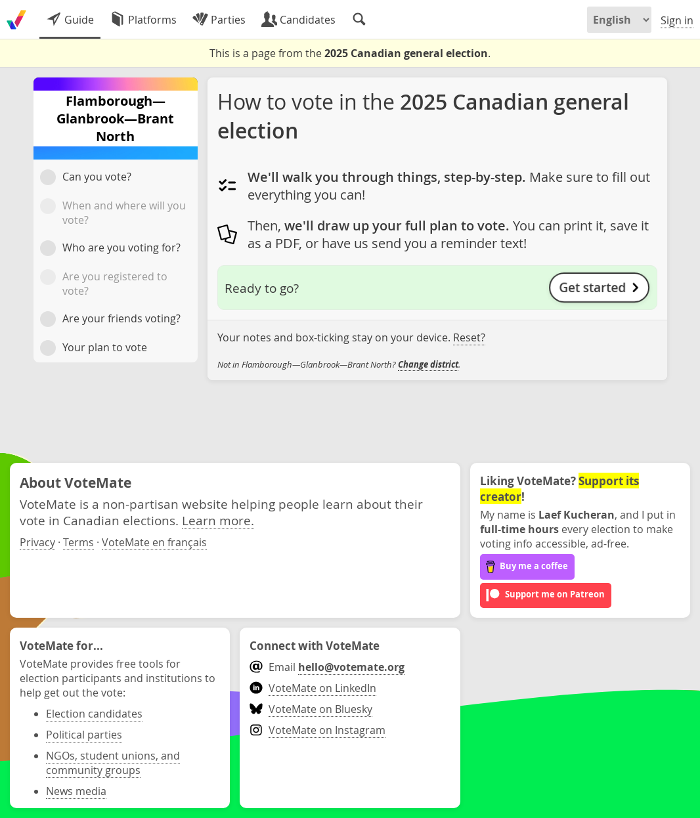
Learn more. (218, 520)
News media (76, 791)
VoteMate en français (154, 542)
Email (327, 667)
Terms (78, 542)
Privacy (37, 542)
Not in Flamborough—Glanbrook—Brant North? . (338, 364)
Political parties (84, 734)
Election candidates (94, 713)
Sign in (677, 20)
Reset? (469, 337)
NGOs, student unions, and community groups (113, 762)
